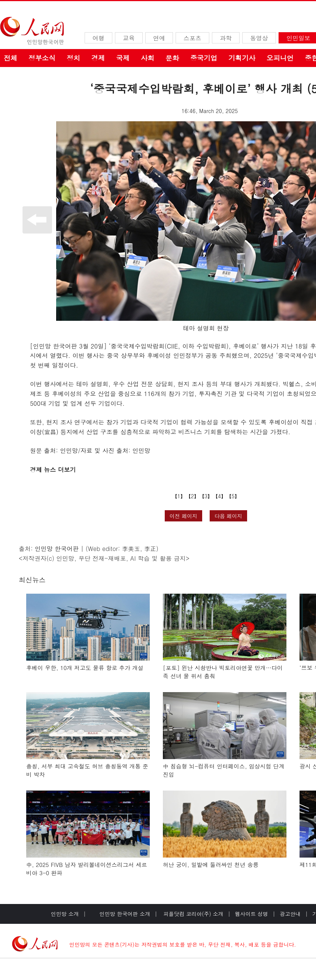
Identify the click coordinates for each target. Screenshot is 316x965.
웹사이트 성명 (251, 913)
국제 (123, 58)
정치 (73, 58)
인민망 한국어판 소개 (125, 913)
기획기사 (241, 58)
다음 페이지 (229, 516)
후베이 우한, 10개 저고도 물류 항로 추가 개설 (84, 668)
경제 (98, 58)
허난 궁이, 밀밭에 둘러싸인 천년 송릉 (211, 864)
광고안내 (290, 913)
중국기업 (203, 58)
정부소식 (41, 58)
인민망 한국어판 (57, 548)
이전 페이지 (184, 516)
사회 (147, 58)
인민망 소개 (65, 913)
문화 (172, 58)
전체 (10, 58)
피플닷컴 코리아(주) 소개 (193, 913)
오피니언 (280, 58)
